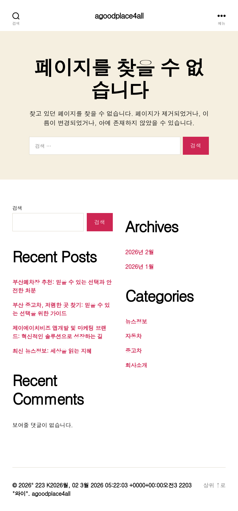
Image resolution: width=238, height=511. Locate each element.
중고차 (133, 350)
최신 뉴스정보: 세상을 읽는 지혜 (52, 351)
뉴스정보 (136, 321)
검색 (17, 207)
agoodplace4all (119, 15)
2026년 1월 (139, 266)
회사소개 (136, 365)
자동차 (133, 336)
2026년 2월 (139, 252)
